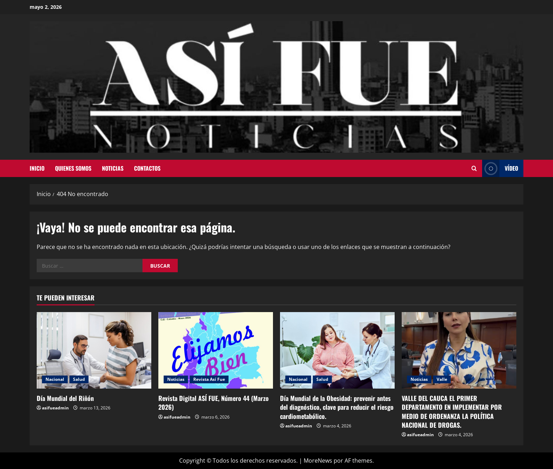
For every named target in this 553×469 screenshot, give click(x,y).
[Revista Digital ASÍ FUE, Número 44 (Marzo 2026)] (215, 350)
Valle (442, 379)
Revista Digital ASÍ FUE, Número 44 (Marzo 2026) (213, 403)
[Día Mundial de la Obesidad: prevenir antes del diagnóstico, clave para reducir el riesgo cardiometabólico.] (337, 350)
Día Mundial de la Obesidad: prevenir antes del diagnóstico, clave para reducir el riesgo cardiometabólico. (337, 407)
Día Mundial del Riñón (65, 398)
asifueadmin (55, 408)
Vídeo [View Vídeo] (500, 168)
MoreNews (318, 460)
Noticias (112, 168)
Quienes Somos (73, 168)
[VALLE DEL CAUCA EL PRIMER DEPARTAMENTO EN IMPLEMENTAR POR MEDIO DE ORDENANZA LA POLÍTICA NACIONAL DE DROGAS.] (459, 350)
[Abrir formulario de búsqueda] (474, 168)
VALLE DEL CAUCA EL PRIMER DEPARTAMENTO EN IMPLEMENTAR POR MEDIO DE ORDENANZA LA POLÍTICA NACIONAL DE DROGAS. (452, 412)
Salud (79, 379)
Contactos (147, 168)
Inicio (37, 168)
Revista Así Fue (209, 379)
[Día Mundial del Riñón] (94, 350)
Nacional (54, 379)
